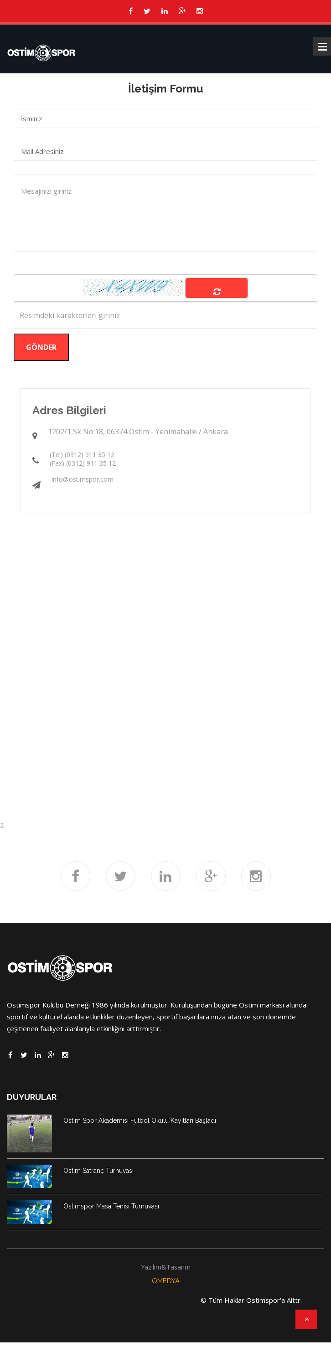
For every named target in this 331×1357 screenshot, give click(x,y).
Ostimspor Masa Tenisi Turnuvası (111, 1206)
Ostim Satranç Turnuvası (98, 1170)
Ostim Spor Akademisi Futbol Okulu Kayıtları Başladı (139, 1120)
